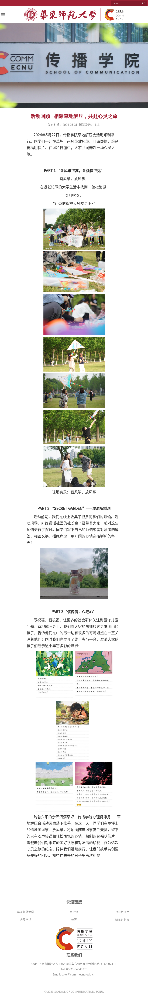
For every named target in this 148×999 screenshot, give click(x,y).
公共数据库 (122, 912)
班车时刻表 (122, 919)
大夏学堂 (25, 919)
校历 (74, 919)
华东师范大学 (25, 912)
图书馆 (74, 912)
